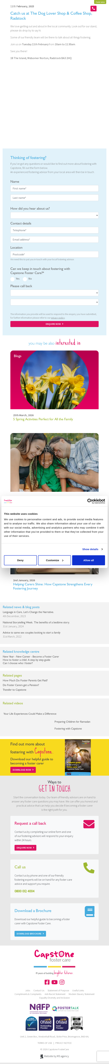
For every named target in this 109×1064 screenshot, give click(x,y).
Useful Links (78, 990)
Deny (20, 560)
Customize (54, 560)
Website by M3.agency (54, 1056)
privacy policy (58, 317)
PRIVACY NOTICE (63, 1042)
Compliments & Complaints (28, 994)
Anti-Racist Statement (55, 994)
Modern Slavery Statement (81, 994)
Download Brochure (30, 933)
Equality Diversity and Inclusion (54, 997)
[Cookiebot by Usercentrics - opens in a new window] (90, 501)
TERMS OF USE (45, 1042)
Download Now (23, 769)
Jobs (27, 990)
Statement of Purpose (58, 990)
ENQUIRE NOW (54, 323)
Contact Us (38, 990)
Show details (90, 549)
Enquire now (25, 847)
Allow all (88, 560)
